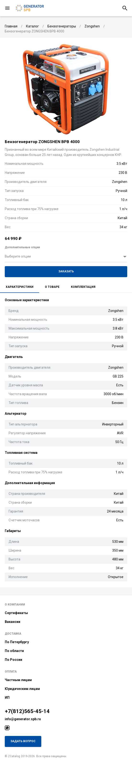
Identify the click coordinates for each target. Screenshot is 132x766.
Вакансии (12, 622)
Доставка (13, 633)
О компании (15, 604)
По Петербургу (17, 642)
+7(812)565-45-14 (27, 711)
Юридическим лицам (22, 689)
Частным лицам (18, 680)
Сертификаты (16, 613)
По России (13, 660)
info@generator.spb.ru (23, 719)
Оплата (11, 671)
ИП (7, 697)
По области (14, 651)
